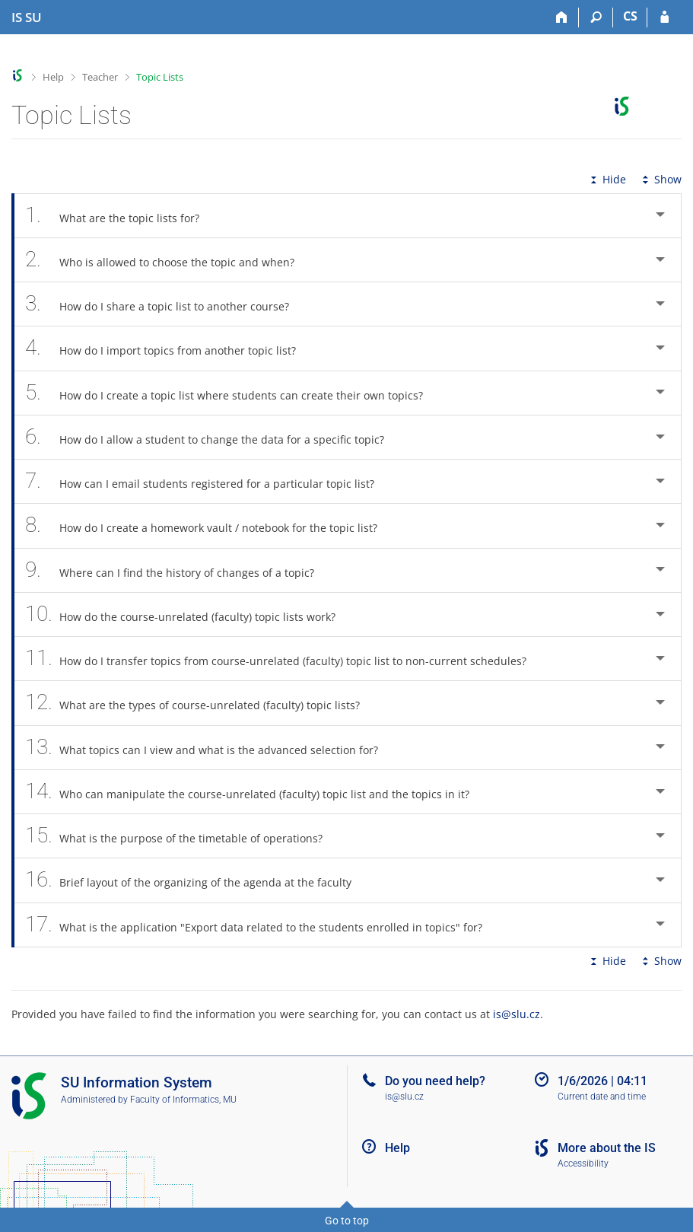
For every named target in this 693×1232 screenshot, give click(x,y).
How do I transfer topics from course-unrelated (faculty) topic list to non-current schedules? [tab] (284, 658)
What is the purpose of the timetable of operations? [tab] (182, 836)
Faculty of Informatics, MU (183, 1099)
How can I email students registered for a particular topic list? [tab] (208, 481)
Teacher (100, 77)
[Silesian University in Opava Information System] (26, 17)
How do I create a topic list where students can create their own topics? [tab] (232, 393)
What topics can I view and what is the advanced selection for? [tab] (210, 747)
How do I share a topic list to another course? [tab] (165, 304)
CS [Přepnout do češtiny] (630, 16)
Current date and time (602, 1096)
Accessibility (583, 1163)
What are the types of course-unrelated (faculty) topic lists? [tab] (201, 702)
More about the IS (607, 1148)
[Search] (596, 17)
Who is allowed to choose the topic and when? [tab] (168, 260)
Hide (606, 179)
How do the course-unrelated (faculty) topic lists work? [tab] (188, 614)
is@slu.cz (516, 1014)
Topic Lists (159, 77)
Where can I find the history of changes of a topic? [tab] (178, 570)
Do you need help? (435, 1081)
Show (660, 179)
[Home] (562, 17)
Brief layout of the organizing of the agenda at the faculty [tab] (196, 880)
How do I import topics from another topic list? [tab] (169, 348)
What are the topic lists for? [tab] (120, 215)
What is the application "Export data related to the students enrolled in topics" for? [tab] (262, 925)
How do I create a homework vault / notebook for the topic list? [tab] (209, 525)
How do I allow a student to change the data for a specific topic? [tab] (213, 437)
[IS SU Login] (664, 17)
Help (53, 77)
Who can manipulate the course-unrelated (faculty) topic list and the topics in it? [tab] (255, 791)
